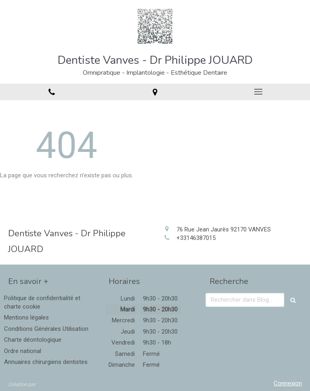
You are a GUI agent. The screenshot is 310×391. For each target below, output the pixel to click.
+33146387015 (196, 238)
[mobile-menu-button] (258, 92)
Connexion (288, 383)
